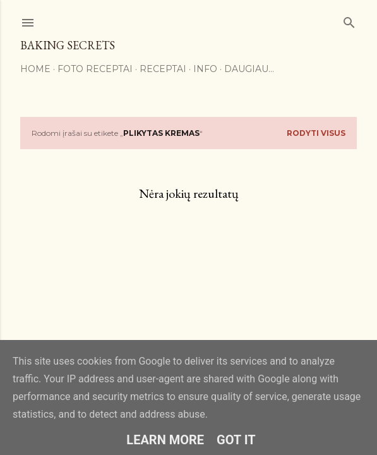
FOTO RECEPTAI (95, 69)
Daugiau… (249, 69)
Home (35, 69)
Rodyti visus (316, 133)
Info (205, 69)
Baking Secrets (67, 45)
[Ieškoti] (349, 20)
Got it (236, 439)
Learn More (165, 439)
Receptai (163, 69)
